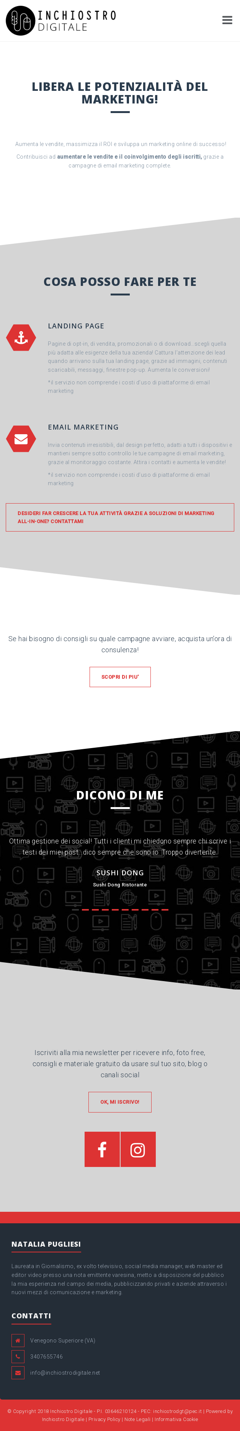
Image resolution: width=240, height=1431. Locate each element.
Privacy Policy (104, 1419)
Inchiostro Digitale (71, 1411)
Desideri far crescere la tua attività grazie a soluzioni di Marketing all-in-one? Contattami (116, 517)
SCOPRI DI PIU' (120, 677)
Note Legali (137, 1419)
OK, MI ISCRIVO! (120, 1102)
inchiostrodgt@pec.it (177, 1411)
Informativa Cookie (176, 1419)
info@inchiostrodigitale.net (65, 1373)
